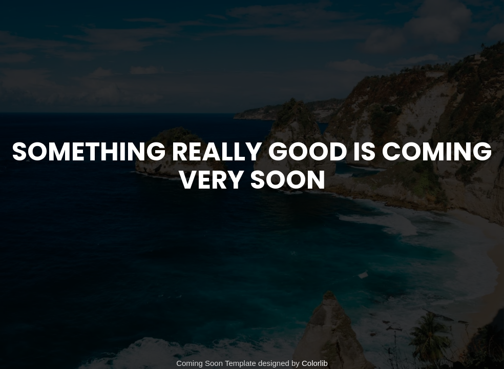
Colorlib (315, 363)
